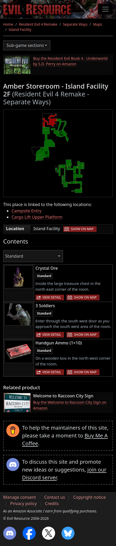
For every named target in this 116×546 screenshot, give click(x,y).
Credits (52, 503)
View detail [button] (51, 297)
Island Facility (20, 29)
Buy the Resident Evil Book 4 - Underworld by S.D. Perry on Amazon (70, 61)
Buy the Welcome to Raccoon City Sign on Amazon (69, 405)
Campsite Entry (26, 211)
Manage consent (19, 497)
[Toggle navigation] (105, 9)
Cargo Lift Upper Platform (37, 217)
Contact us (54, 497)
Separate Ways (75, 24)
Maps (97, 24)
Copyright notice (89, 497)
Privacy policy (23, 503)
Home (8, 24)
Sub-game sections (25, 45)
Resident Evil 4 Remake (38, 24)
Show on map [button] (82, 229)
